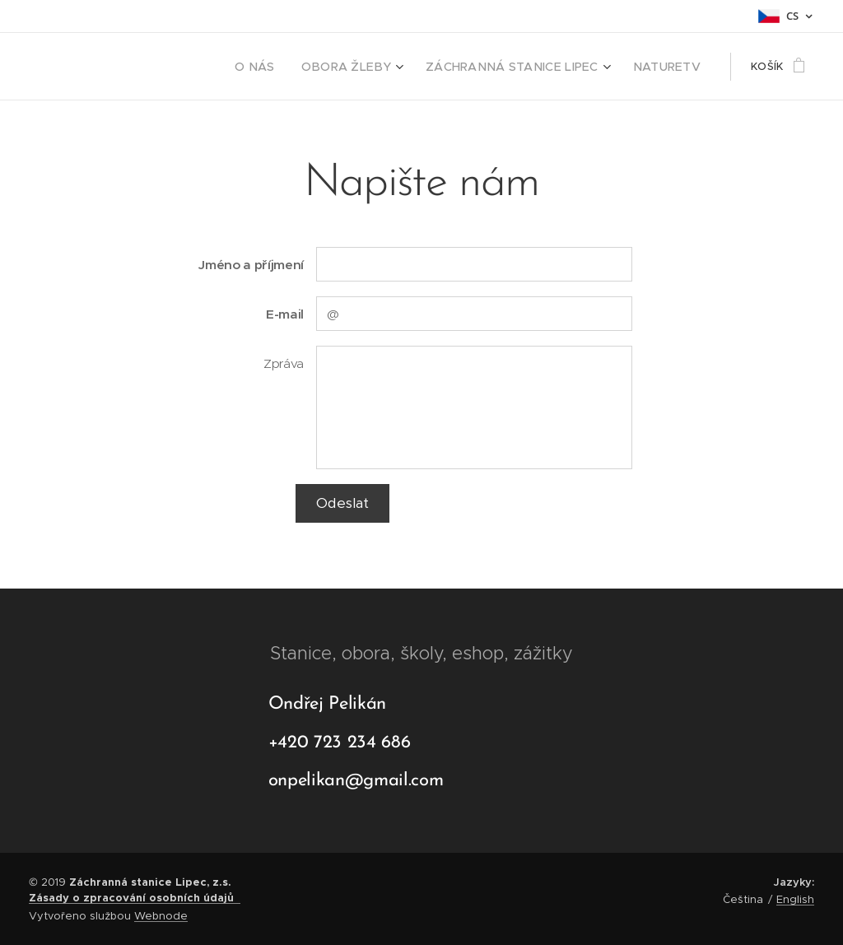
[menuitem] (292, 66)
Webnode (161, 916)
